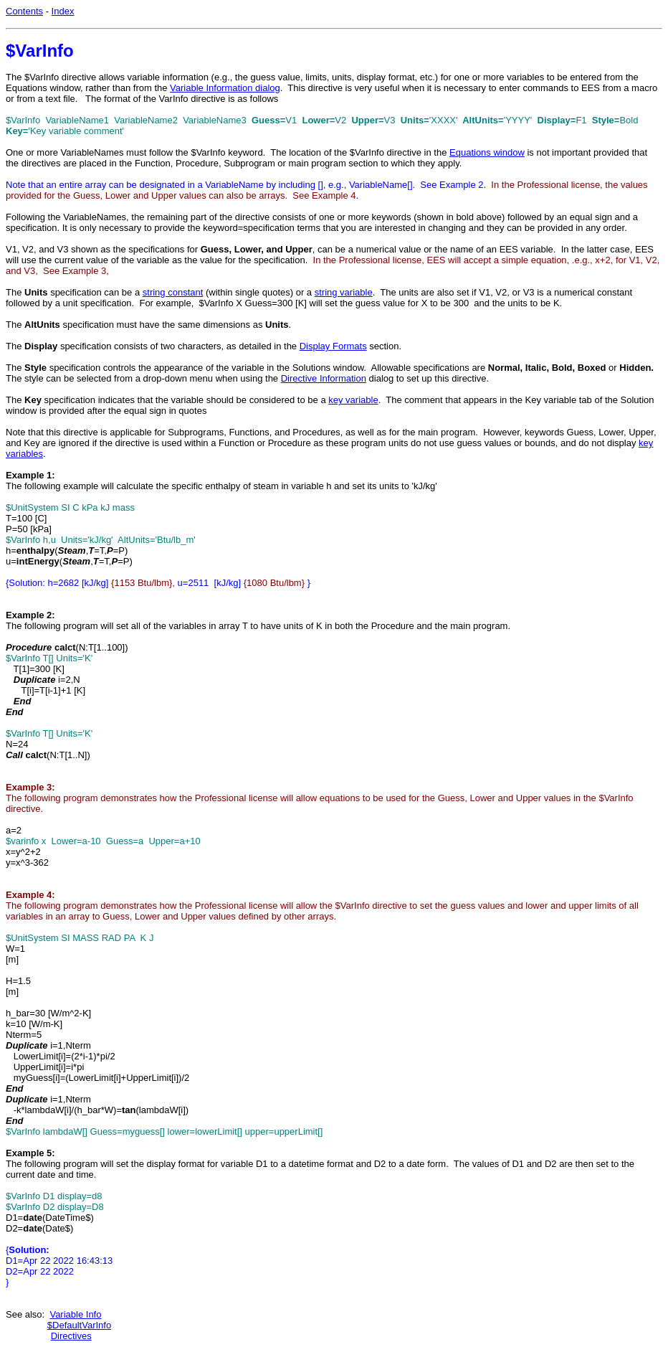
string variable (344, 292)
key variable (353, 399)
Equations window (487, 152)
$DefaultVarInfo (79, 1325)
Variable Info (75, 1314)
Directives (71, 1336)
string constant (173, 292)
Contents (24, 11)
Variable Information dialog (225, 87)
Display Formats (333, 346)
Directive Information (323, 378)
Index (63, 11)
